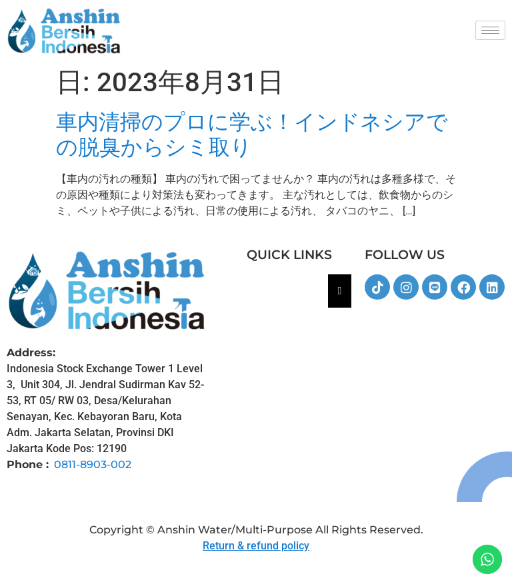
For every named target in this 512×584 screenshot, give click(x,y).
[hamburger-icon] (490, 30)
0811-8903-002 (92, 464)
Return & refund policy (256, 545)
